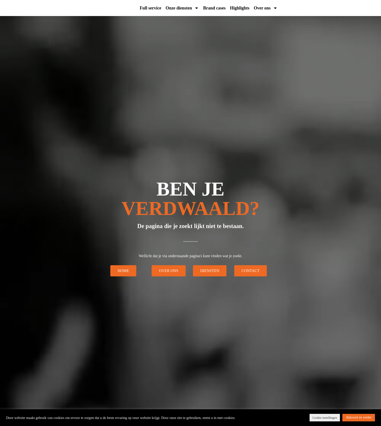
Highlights (240, 8)
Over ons (265, 8)
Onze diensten (182, 8)
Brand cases (214, 8)
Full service (150, 8)
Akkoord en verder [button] (359, 417)
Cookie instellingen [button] (324, 417)
